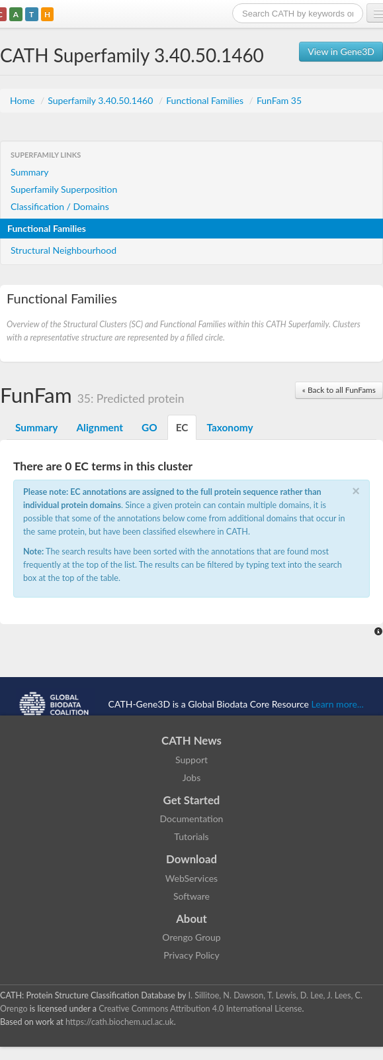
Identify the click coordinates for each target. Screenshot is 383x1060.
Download (191, 859)
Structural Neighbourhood (63, 250)
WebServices (191, 878)
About (191, 919)
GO (149, 427)
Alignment (99, 427)
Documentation (192, 818)
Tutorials (191, 836)
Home (23, 100)
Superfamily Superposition (64, 189)
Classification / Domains (60, 206)
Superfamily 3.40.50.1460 (101, 100)
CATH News (191, 740)
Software (191, 896)
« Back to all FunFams (339, 390)
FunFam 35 (279, 100)
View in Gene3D (341, 51)
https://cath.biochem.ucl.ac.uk (119, 1022)
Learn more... (338, 704)
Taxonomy (229, 427)
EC (182, 427)
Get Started (191, 800)
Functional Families (205, 100)
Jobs (192, 777)
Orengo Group (191, 937)
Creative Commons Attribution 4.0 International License (200, 1009)
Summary (30, 172)
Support (191, 759)
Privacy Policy (191, 955)
